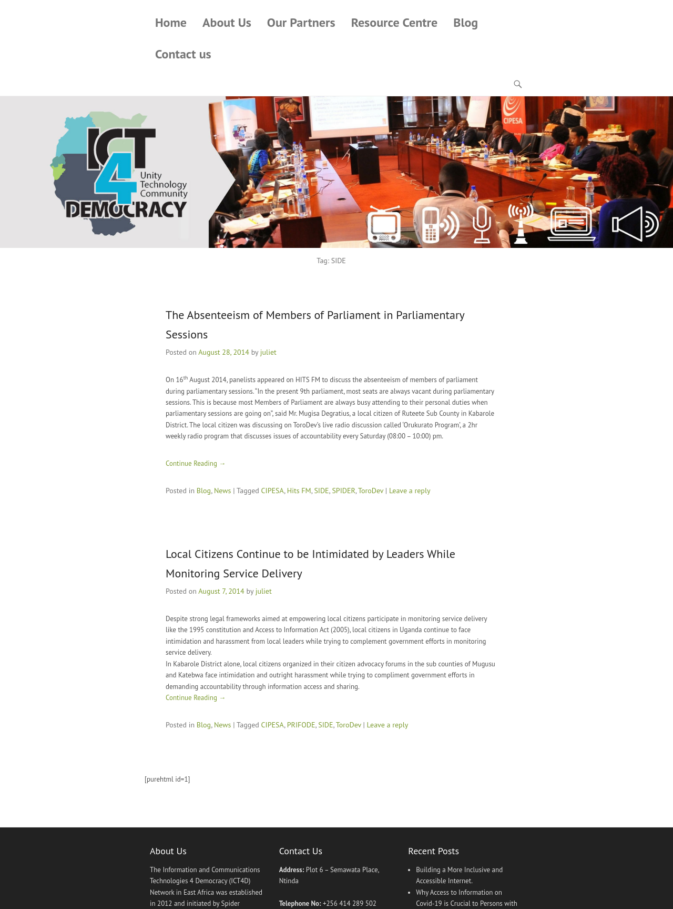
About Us (226, 22)
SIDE (321, 490)
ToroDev (370, 490)
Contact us (183, 54)
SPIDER (343, 490)
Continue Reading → (196, 463)
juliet (268, 352)
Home (171, 22)
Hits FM (299, 490)
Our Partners (301, 22)
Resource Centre (394, 22)
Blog (465, 22)
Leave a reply (410, 490)
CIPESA (272, 490)
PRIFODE (301, 725)
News (222, 490)
